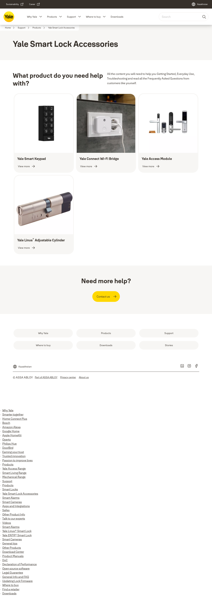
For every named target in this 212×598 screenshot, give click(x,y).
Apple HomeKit (11, 435)
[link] (15, 4)
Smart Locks (10, 489)
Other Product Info (13, 514)
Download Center (13, 552)
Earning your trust (13, 452)
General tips (9, 543)
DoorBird (7, 447)
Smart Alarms (11, 497)
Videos (6, 523)
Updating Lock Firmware (17, 581)
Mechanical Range (14, 477)
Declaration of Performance (19, 564)
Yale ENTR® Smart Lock (17, 535)
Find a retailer (10, 589)
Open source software (16, 568)
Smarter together (12, 414)
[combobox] (183, 16)
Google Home (11, 431)
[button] (41, 17)
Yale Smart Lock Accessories (20, 493)
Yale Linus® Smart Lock (16, 531)
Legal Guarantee (12, 572)
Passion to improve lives (17, 460)
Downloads (117, 16)
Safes (6, 510)
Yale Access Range (14, 468)
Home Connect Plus (14, 418)
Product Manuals (13, 556)
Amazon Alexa (11, 427)
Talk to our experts (13, 518)
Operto (6, 439)
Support (71, 16)
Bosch (6, 423)
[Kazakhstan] (199, 4)
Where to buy (93, 16)
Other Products (11, 547)
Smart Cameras (12, 502)
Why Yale (32, 16)
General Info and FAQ (15, 577)
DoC (5, 560)
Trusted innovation (14, 456)
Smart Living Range (14, 473)
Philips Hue (9, 443)
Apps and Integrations (16, 506)
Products (52, 16)
